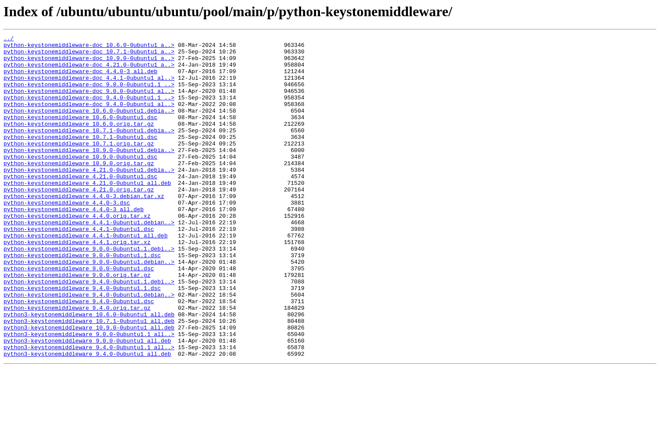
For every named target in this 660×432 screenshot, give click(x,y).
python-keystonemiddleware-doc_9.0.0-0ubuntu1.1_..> (89, 95)
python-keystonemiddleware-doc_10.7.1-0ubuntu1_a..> (89, 55)
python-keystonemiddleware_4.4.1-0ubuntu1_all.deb (85, 276)
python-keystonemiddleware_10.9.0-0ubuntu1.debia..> (89, 173)
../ (9, 39)
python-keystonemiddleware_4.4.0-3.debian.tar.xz (84, 229)
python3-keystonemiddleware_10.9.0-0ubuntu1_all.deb (89, 386)
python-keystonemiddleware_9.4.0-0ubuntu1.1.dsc (82, 339)
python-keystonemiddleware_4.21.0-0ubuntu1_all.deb (87, 213)
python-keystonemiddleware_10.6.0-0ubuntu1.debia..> (89, 126)
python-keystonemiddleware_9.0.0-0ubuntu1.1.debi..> (89, 292)
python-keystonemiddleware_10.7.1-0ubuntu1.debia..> (89, 150)
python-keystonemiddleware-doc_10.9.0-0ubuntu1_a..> (89, 63)
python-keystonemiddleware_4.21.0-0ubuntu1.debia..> (89, 197)
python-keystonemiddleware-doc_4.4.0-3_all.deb (80, 79)
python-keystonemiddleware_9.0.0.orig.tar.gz (77, 323)
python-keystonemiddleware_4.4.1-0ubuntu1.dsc (79, 268)
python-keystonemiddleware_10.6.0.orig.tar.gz (79, 142)
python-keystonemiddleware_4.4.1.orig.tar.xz (77, 284)
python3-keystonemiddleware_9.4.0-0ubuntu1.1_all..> (89, 410)
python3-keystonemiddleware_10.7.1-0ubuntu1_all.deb (89, 378)
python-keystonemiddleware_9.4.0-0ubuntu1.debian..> (89, 347)
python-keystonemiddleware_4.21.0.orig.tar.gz (79, 221)
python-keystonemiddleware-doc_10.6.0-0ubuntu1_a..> (89, 47)
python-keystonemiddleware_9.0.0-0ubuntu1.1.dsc (82, 300)
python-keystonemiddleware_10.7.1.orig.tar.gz (79, 166)
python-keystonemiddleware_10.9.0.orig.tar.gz (79, 189)
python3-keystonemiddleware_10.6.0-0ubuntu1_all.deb (89, 371)
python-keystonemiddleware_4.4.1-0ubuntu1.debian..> (89, 260)
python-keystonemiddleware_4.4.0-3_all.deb (74, 244)
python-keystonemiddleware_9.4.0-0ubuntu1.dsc (79, 355)
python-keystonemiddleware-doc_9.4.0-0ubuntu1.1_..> (89, 110)
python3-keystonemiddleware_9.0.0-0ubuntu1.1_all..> (89, 394)
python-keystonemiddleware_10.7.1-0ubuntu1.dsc (80, 158)
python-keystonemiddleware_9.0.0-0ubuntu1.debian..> (89, 308)
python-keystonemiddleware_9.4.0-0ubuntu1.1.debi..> (89, 331)
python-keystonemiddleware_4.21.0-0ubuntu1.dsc (80, 205)
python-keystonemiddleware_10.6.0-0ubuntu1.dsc (80, 134)
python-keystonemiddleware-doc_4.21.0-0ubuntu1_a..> (89, 71)
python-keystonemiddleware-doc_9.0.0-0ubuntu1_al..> (89, 102)
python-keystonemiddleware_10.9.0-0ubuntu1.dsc (80, 181)
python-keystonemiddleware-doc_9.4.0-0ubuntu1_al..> (89, 118)
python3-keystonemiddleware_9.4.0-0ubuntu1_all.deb (87, 418)
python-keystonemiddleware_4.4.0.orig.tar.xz (77, 252)
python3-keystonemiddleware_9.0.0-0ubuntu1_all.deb (87, 402)
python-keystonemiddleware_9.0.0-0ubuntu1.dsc (79, 315)
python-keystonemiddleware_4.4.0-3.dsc (67, 237)
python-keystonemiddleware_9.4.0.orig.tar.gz (77, 363)
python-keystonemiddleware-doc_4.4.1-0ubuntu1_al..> (89, 87)
